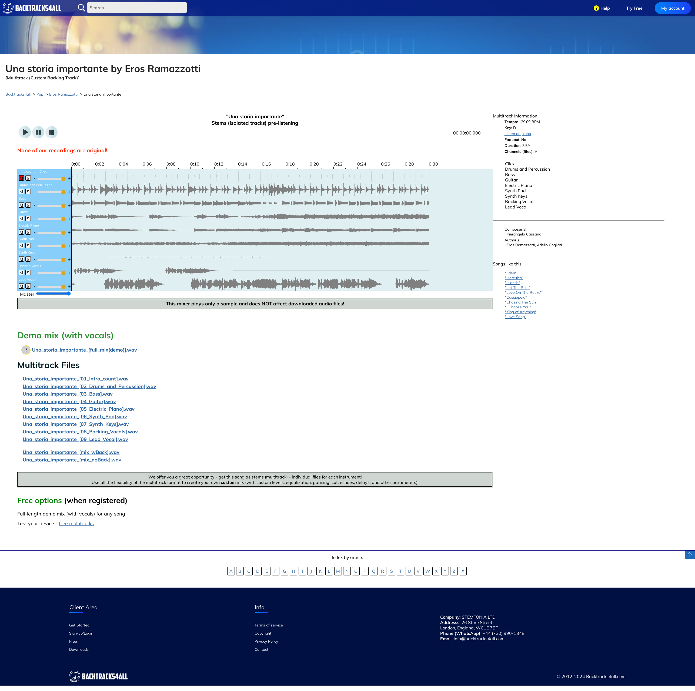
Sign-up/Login (81, 633)
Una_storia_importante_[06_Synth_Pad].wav (75, 416)
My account (672, 8)
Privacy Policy (266, 641)
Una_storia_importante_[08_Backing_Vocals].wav (80, 432)
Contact (261, 649)
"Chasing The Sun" (521, 302)
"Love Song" (515, 316)
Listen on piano (517, 133)
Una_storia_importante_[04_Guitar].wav (69, 401)
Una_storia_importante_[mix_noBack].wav (72, 460)
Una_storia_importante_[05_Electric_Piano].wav (79, 409)
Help (605, 8)
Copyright (263, 633)
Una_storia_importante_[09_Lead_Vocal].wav (75, 439)
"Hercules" (514, 277)
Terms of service (269, 625)
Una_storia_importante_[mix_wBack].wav (71, 452)
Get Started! (79, 625)
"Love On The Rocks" (523, 292)
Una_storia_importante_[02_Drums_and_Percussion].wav (89, 386)
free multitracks (76, 523)
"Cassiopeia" (516, 297)
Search (81, 8)
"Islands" (512, 282)
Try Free (634, 8)
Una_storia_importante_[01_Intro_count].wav (76, 379)
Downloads (79, 649)
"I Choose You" (518, 307)
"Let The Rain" (517, 287)
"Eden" (510, 273)
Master (27, 294)
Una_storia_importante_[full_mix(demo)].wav (84, 350)
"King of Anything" (520, 311)
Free (73, 641)
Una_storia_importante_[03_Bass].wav (68, 394)
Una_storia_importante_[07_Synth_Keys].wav (76, 424)
